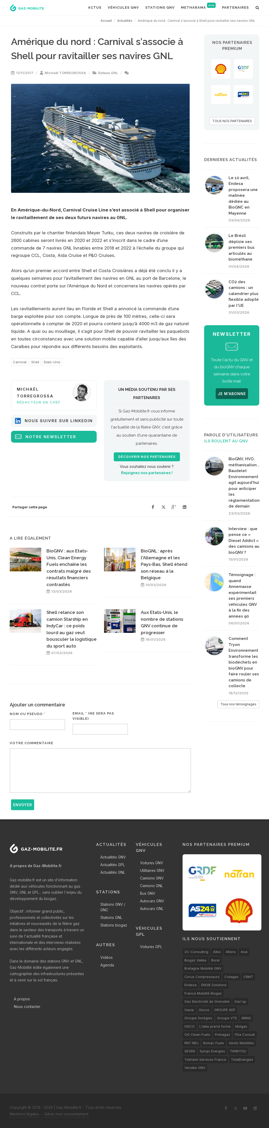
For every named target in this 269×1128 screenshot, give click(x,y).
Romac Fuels (213, 1043)
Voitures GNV (151, 863)
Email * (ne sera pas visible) (93, 716)
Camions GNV (152, 878)
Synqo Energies (212, 1051)
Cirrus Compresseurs (202, 977)
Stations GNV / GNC (112, 907)
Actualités (124, 21)
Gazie (189, 1010)
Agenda (107, 965)
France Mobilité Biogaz (203, 993)
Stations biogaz (113, 925)
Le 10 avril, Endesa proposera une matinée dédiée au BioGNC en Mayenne (243, 195)
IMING (246, 1018)
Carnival (20, 362)
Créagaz (231, 977)
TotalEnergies (242, 1059)
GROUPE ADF (224, 1010)
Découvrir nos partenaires (146, 457)
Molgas (241, 1026)
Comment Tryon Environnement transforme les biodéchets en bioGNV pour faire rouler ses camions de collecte (244, 662)
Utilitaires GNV (152, 870)
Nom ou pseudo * (27, 714)
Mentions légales (24, 1114)
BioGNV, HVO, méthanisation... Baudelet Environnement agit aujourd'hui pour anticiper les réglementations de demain (245, 483)
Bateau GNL (108, 73)
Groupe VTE (227, 1018)
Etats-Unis (52, 362)
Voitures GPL (151, 946)
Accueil (106, 21)
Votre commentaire (31, 743)
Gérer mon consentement (66, 1114)
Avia (244, 952)
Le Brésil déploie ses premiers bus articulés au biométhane (242, 247)
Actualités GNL (112, 872)
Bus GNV (147, 893)
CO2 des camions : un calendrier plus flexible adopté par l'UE (244, 294)
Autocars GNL (151, 908)
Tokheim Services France (205, 1059)
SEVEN (189, 1051)
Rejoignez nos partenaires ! (147, 472)
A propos (22, 999)
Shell (35, 362)
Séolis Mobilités (241, 1043)
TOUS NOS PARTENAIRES (232, 121)
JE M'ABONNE (232, 393)
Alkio (217, 952)
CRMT (248, 977)
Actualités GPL (112, 864)
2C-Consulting (196, 952)
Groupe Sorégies (198, 1018)
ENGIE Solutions (214, 985)
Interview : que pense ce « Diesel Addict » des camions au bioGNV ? (244, 540)
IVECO (189, 1026)
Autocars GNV (152, 901)
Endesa (190, 985)
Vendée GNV (194, 1067)
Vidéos (106, 957)
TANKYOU (238, 1051)
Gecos (204, 1010)
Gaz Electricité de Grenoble (207, 1001)
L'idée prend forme (215, 1026)
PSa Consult (245, 1034)
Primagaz (222, 1034)
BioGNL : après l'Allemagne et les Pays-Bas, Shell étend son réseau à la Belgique (164, 564)
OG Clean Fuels (197, 1034)
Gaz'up (240, 1001)
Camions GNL (151, 885)
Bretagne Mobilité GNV (202, 968)
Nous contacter (27, 1006)
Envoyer (22, 805)
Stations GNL (111, 917)
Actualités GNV (113, 857)
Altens (231, 952)
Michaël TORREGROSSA (65, 73)
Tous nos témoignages (238, 704)
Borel (215, 960)
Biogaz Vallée (195, 960)
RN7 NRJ (191, 1043)
